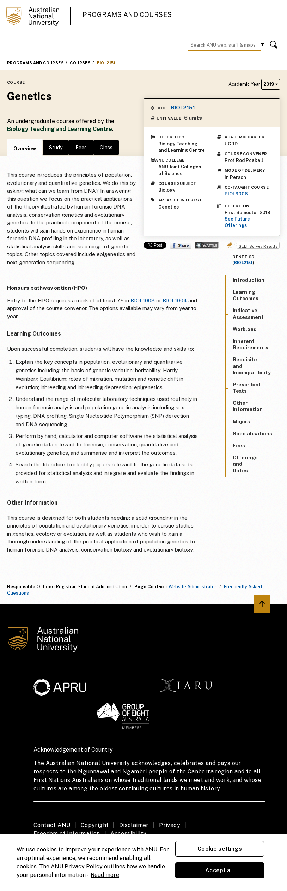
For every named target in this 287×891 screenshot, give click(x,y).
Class (106, 147)
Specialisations (252, 434)
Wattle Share (207, 245)
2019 (270, 84)
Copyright (95, 825)
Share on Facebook (180, 245)
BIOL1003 (142, 300)
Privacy (169, 825)
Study (55, 147)
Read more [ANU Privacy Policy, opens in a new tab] (105, 875)
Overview (24, 148)
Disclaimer (134, 825)
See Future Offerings (237, 222)
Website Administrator (192, 586)
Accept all (219, 870)
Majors (241, 422)
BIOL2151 (106, 63)
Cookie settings (219, 848)
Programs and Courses (127, 14)
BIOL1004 (175, 300)
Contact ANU (51, 825)
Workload (245, 329)
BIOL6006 (236, 194)
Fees (81, 147)
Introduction (248, 280)
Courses (80, 63)
